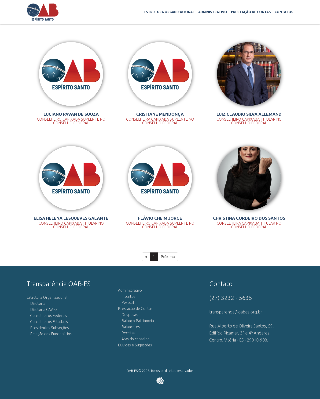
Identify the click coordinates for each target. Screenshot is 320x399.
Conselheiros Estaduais (49, 322)
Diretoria (37, 303)
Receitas (128, 333)
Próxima (168, 257)
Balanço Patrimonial (138, 321)
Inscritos (128, 296)
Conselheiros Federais (48, 315)
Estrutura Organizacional (169, 12)
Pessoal (127, 302)
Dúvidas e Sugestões (135, 345)
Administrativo (212, 12)
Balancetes (130, 327)
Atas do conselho (135, 339)
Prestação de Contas (251, 12)
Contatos (284, 12)
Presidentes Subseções (49, 328)
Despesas (129, 315)
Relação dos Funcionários (51, 334)
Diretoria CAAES (44, 309)
